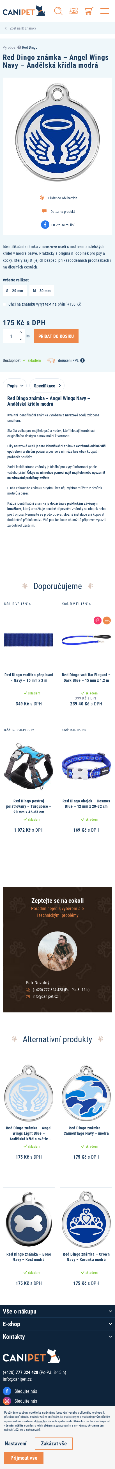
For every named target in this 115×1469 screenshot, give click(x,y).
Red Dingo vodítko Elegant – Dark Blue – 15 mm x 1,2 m (86, 677)
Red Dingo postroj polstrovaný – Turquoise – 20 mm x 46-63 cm (29, 806)
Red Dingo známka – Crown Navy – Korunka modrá (86, 1256)
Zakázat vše (54, 1443)
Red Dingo (30, 47)
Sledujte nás (26, 1391)
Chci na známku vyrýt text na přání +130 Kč (42, 304)
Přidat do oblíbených (62, 197)
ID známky (28, 28)
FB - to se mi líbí (62, 224)
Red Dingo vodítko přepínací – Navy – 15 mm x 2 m (28, 677)
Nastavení (15, 1443)
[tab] (15, 382)
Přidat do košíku (56, 336)
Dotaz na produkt (62, 211)
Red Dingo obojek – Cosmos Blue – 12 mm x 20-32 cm (86, 803)
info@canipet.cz (45, 996)
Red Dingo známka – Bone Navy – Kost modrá (28, 1256)
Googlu (40, 1421)
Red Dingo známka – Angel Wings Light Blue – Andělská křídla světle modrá (29, 1136)
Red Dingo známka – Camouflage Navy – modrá (86, 1130)
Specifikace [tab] (46, 386)
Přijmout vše (23, 1457)
